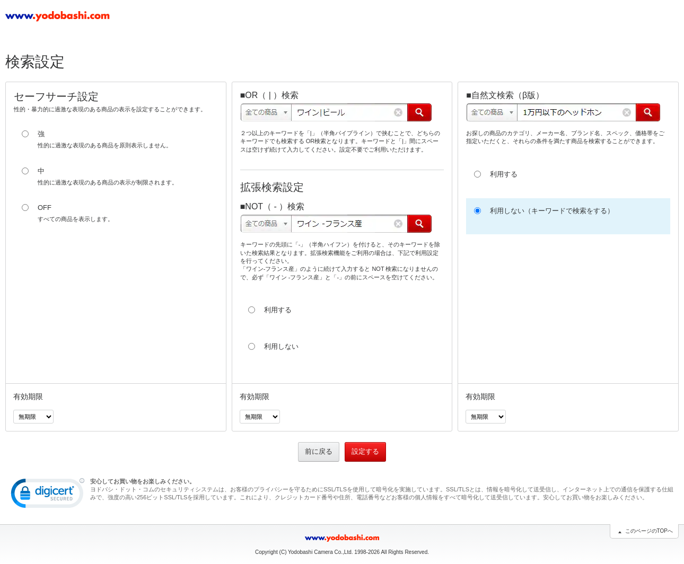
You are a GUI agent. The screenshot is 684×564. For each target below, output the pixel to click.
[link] (48, 496)
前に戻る (318, 451)
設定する (365, 451)
